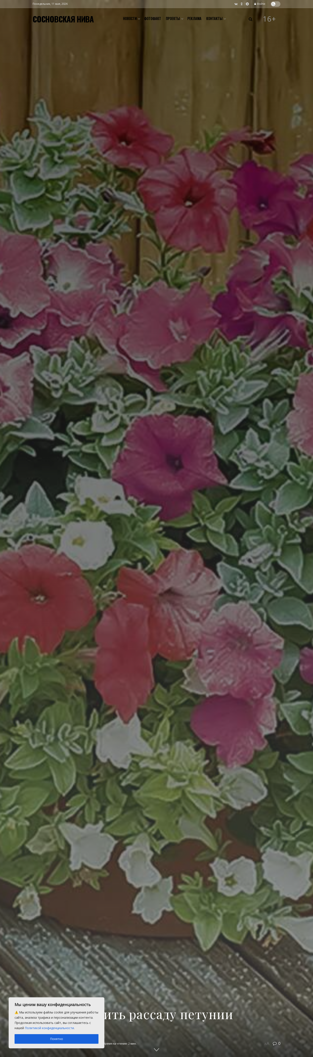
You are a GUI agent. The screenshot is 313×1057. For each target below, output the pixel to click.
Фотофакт (152, 18)
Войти (259, 4)
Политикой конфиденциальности (49, 1028)
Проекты (173, 18)
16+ (269, 19)
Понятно (56, 1039)
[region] (56, 1022)
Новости (130, 18)
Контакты (214, 18)
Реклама (194, 18)
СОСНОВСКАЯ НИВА (63, 19)
